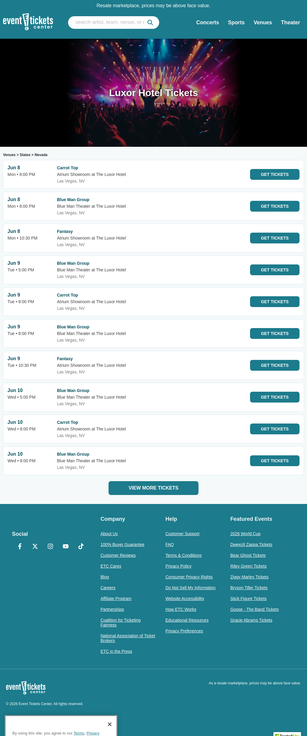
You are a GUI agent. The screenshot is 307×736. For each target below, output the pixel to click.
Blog (104, 577)
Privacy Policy (178, 566)
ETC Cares (110, 566)
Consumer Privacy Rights (189, 577)
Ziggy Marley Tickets (249, 577)
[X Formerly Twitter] (35, 546)
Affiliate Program (115, 598)
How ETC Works (180, 609)
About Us (109, 533)
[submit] (150, 23)
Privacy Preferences (184, 631)
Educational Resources (187, 620)
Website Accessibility (184, 598)
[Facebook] (19, 546)
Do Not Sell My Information (190, 587)
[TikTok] (80, 546)
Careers (107, 587)
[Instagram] (50, 546)
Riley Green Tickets (248, 566)
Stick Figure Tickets (248, 598)
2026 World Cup (245, 533)
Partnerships (112, 609)
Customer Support (182, 533)
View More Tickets (153, 487)
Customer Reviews (118, 555)
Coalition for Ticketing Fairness (120, 622)
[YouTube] (65, 546)
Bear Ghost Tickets (248, 555)
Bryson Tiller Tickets (248, 587)
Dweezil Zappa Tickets (251, 544)
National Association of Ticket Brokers (127, 638)
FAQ (169, 544)
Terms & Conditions (183, 555)
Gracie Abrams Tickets (251, 620)
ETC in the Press (116, 651)
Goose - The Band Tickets (254, 609)
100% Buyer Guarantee (122, 544)
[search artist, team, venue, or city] (113, 22)
